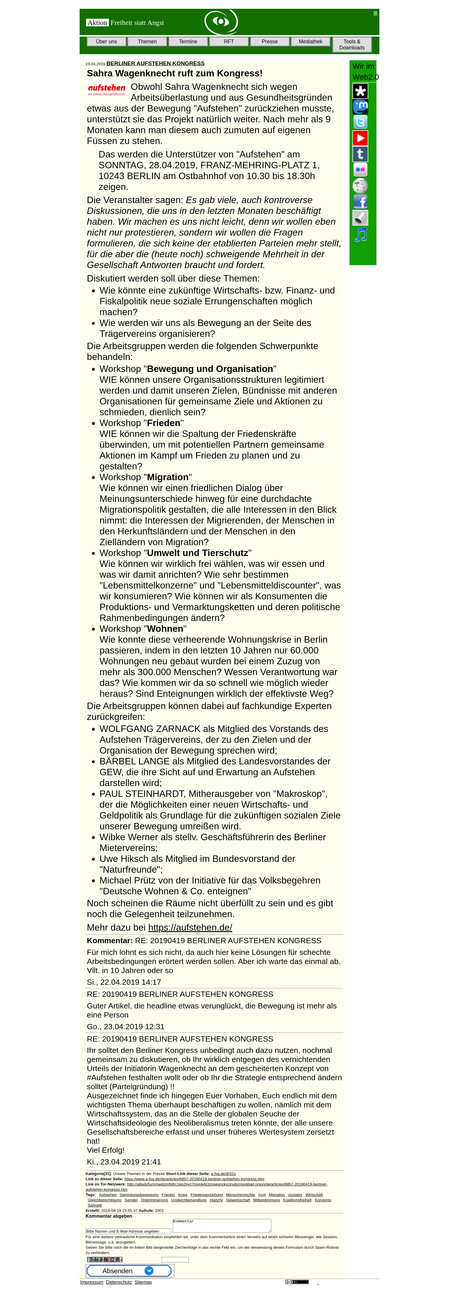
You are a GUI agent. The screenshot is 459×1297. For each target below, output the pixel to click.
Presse (270, 41)
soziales (295, 1195)
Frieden (168, 1195)
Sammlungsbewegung (139, 1195)
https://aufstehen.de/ (190, 927)
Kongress (323, 1200)
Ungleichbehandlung (189, 1200)
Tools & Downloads (352, 45)
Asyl (262, 1195)
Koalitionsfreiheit (297, 1200)
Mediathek (311, 41)
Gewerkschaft (238, 1200)
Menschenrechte (240, 1195)
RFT (229, 41)
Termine (188, 41)
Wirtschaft (314, 1195)
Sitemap (143, 1284)
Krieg (182, 1195)
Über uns (106, 41)
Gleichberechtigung (104, 1200)
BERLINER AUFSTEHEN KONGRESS (156, 63)
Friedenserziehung (207, 1195)
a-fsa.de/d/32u (223, 1173)
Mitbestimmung (266, 1200)
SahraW (95, 1205)
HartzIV (216, 1200)
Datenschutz (119, 1284)
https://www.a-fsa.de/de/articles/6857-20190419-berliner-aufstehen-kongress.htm (194, 1179)
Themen (147, 41)
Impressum (91, 1284)
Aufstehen (108, 1195)
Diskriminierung (154, 1200)
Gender (131, 1200)
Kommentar (228, 1227)
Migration (277, 1195)
